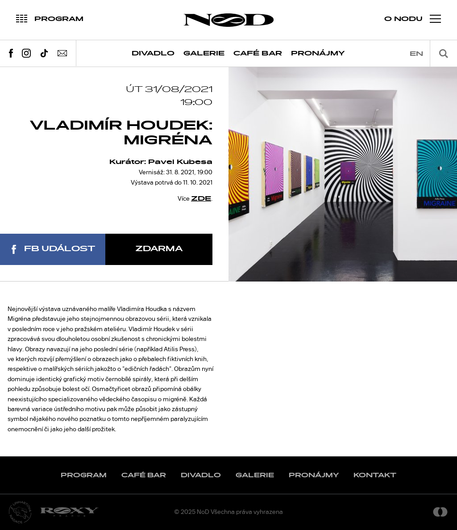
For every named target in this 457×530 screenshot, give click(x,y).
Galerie (203, 53)
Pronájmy (318, 53)
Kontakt (374, 475)
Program (84, 475)
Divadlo (153, 53)
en (416, 54)
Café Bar (257, 53)
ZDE (201, 198)
